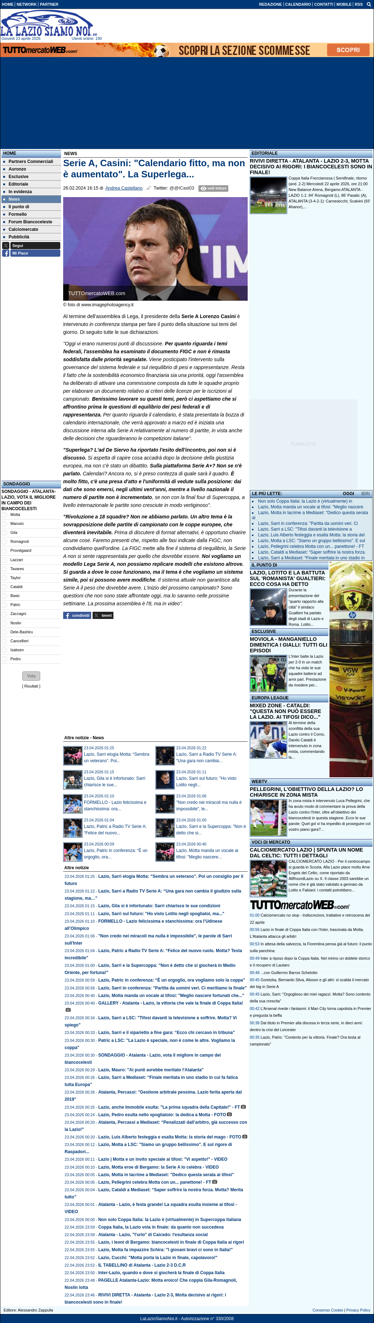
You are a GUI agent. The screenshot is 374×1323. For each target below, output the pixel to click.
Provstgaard (20, 550)
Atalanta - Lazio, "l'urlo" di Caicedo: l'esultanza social (153, 1234)
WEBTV (259, 781)
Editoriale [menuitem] (15, 184)
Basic (15, 595)
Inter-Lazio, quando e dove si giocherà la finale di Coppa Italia (161, 1272)
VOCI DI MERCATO (271, 842)
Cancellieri (19, 641)
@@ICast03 (181, 188)
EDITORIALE (264, 153)
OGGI (348, 493)
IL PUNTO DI (264, 565)
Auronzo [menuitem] (14, 169)
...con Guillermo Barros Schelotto (289, 972)
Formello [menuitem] (15, 214)
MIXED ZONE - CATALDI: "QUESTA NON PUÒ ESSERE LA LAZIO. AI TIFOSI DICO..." (285, 711)
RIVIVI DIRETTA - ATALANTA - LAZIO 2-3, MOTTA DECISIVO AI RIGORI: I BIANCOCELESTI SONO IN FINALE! (311, 166)
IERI (365, 493)
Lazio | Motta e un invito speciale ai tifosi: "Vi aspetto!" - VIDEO (163, 1159)
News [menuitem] (11, 199)
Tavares (17, 569)
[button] (31, 676)
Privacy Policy (358, 1310)
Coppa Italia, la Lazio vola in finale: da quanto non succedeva (161, 1227)
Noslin (15, 623)
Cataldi (16, 586)
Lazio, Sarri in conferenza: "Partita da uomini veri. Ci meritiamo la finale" (172, 988)
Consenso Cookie (328, 1310)
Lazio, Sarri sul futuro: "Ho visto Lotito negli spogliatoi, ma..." (161, 913)
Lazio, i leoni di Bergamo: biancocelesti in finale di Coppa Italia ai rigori (171, 1242)
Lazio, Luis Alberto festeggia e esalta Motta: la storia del (311, 534)
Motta (15, 514)
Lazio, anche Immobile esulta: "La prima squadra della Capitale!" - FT (169, 1107)
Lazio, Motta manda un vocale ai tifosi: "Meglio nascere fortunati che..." (171, 995)
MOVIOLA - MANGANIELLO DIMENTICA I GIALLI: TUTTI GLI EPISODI (288, 644)
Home (9, 153)
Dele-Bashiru (21, 632)
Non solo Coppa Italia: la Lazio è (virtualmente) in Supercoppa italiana (169, 1219)
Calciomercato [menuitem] (20, 229)
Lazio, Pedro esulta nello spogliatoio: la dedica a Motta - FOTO (162, 1114)
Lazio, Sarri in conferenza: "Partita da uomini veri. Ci (308, 523)
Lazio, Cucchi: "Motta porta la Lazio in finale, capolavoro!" (158, 1257)
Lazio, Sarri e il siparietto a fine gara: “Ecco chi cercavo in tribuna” (166, 1032)
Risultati (31, 686)
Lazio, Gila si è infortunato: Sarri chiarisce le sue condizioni (159, 905)
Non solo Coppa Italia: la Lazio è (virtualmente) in (305, 501)
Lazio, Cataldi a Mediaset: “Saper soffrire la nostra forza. (312, 552)
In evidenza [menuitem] (17, 191)
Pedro (15, 659)
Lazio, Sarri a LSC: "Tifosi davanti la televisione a (305, 529)
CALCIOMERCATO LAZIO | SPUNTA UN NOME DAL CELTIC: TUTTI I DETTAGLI (306, 852)
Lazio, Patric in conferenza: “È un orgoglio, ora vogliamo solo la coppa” (171, 980)
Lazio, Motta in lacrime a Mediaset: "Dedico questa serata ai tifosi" (166, 1174)
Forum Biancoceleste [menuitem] (27, 221)
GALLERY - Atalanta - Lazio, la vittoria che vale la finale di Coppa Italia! (170, 1003)
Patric (15, 604)
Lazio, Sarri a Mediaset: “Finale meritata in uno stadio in (311, 557)
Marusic (17, 523)
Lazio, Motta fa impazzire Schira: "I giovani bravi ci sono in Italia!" (165, 1249)
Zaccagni (18, 613)
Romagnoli (19, 541)
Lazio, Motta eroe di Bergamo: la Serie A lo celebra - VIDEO (158, 1167)
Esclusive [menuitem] (15, 176)
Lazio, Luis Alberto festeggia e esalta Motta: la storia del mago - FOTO (170, 1137)
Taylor (15, 578)
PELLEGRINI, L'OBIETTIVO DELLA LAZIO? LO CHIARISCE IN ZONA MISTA (306, 792)
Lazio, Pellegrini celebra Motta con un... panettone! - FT (154, 1182)
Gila (13, 532)
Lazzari (16, 560)
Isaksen (17, 650)
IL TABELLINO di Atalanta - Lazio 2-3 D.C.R (142, 1265)
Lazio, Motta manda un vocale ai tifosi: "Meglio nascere (310, 506)
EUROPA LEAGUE (270, 697)
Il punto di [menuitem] (16, 206)
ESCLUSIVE (264, 631)
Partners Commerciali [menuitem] (28, 161)
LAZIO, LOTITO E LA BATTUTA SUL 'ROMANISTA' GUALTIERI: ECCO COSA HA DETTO (288, 578)
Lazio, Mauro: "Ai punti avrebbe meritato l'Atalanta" (151, 1069)
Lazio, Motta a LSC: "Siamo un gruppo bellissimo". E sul (311, 540)
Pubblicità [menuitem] (16, 236)
